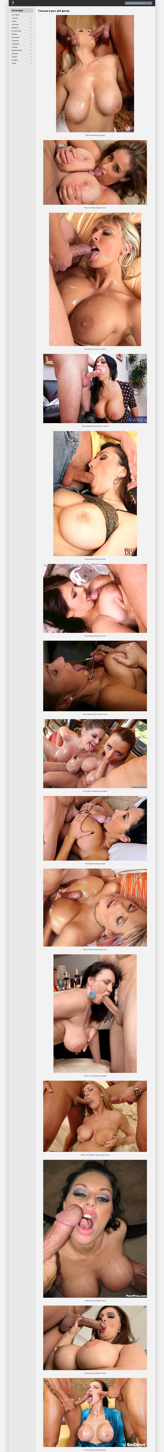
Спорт (14, 21)
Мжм (14, 63)
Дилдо (14, 57)
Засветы (15, 28)
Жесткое (15, 24)
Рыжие (15, 47)
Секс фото (16, 15)
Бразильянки (17, 50)
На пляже (15, 37)
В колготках (16, 31)
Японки (15, 54)
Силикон (15, 41)
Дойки (14, 34)
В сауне (15, 60)
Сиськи (15, 18)
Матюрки (15, 44)
